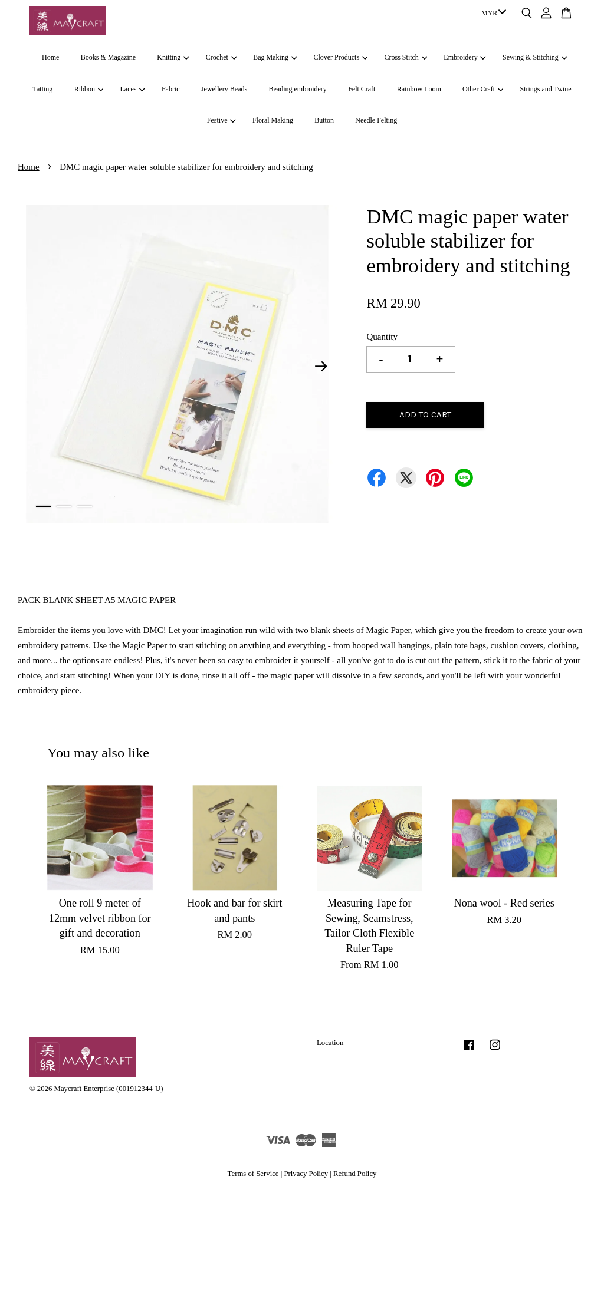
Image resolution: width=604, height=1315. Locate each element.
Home (50, 57)
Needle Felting (376, 120)
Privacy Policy (306, 1173)
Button (324, 120)
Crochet (221, 57)
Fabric (171, 89)
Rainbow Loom (419, 89)
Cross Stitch (406, 57)
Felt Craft (361, 89)
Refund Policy (354, 1173)
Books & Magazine (108, 57)
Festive (221, 120)
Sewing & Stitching (535, 57)
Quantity (382, 336)
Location (330, 1043)
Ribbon (89, 89)
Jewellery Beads (224, 89)
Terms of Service (253, 1173)
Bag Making (275, 57)
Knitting (173, 57)
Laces (132, 89)
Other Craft (482, 89)
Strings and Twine (546, 89)
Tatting (43, 89)
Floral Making (272, 120)
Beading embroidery (298, 89)
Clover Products (340, 57)
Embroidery (465, 57)
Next (321, 366)
